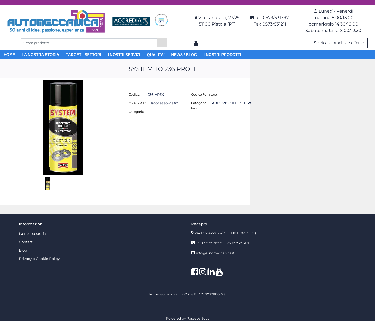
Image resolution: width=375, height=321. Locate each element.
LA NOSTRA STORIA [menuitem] (40, 55)
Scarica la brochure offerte (339, 43)
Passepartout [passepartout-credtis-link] (198, 318)
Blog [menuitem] (23, 250)
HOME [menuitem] (9, 55)
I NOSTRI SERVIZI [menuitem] (124, 55)
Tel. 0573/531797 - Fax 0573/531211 (223, 243)
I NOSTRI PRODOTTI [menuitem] (222, 55)
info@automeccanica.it (215, 253)
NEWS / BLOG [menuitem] (184, 55)
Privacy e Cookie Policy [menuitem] (39, 258)
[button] (162, 42)
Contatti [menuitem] (26, 242)
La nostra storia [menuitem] (32, 233)
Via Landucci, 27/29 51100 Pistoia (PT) (225, 233)
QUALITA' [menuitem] (156, 55)
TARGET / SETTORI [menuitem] (83, 55)
